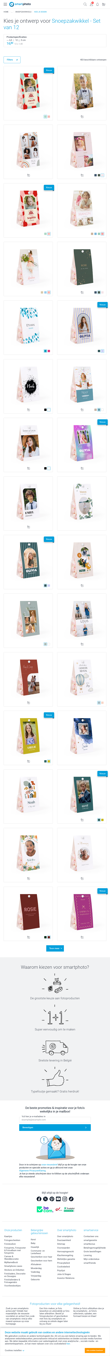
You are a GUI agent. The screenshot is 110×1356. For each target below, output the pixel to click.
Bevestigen (27, 1127)
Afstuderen (36, 1264)
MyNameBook (11, 1262)
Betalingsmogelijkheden (95, 1247)
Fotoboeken (10, 1244)
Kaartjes (8, 1236)
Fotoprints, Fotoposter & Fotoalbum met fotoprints (15, 1250)
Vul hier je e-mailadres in (33, 1116)
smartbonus (89, 1244)
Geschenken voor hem (41, 1260)
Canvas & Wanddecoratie (11, 1257)
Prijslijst (61, 1270)
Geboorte (35, 1279)
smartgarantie (90, 1240)
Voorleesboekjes (12, 1285)
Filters (10, 59)
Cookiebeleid (63, 1266)
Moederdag (36, 1268)
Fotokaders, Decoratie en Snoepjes (14, 1275)
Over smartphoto (65, 1236)
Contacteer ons (91, 1236)
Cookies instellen (14, 1350)
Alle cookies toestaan (95, 1350)
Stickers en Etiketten (14, 1270)
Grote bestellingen (92, 1251)
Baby (33, 1243)
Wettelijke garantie (66, 1259)
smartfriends (90, 1263)
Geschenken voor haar (41, 1257)
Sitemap (61, 1244)
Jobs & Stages (64, 1274)
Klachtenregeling (65, 1255)
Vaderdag (35, 1272)
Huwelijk (35, 1247)
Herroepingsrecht (65, 1251)
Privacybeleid (63, 1263)
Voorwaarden (63, 1247)
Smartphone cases (13, 1266)
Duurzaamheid (64, 1240)
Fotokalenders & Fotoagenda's (12, 1281)
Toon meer (54, 948)
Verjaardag (36, 1275)
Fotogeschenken (12, 1240)
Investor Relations (65, 1278)
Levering (88, 1255)
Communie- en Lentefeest (38, 1252)
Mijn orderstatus (91, 1259)
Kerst (33, 1239)
